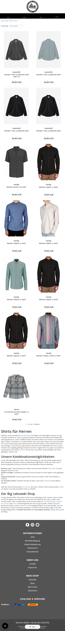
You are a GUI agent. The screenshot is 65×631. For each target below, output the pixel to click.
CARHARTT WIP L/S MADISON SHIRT (48, 75)
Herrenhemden (25, 435)
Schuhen (23, 450)
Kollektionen (23, 506)
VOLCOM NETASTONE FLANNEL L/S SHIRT (16, 413)
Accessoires (26, 487)
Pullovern (47, 481)
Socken (61, 487)
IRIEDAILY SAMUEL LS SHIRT (48, 187)
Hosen (14, 503)
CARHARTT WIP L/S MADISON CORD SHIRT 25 (16, 76)
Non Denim (52, 468)
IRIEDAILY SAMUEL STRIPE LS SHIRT (48, 356)
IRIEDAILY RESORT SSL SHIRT (16, 187)
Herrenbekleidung (49, 501)
